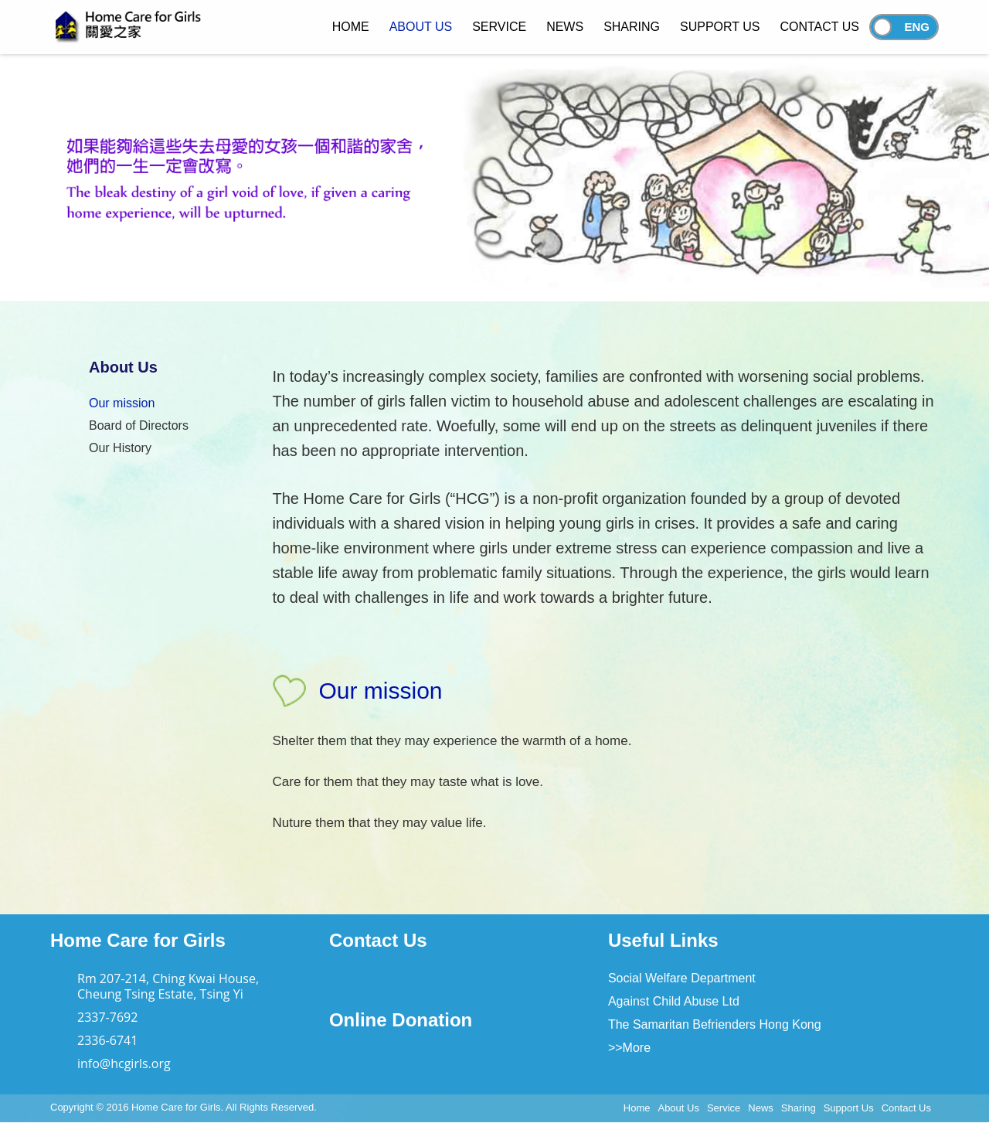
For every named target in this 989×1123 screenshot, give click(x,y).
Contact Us (378, 940)
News (760, 1108)
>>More (629, 1047)
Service (723, 1108)
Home (637, 1108)
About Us (678, 1108)
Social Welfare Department (682, 978)
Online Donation (400, 1019)
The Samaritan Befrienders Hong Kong (714, 1024)
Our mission (122, 403)
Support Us (849, 1108)
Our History (120, 447)
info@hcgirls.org (124, 1063)
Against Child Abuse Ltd (673, 1001)
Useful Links (663, 940)
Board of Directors (139, 425)
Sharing (798, 1108)
